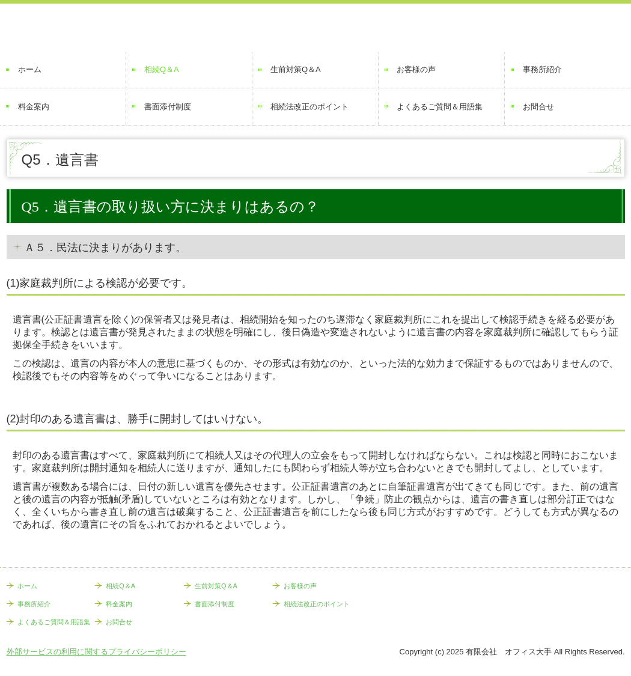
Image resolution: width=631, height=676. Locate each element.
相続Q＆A (161, 69)
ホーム (29, 69)
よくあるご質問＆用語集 (440, 106)
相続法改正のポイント (309, 106)
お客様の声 (416, 69)
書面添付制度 (167, 106)
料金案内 (33, 106)
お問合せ (538, 106)
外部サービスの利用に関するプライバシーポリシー (96, 651)
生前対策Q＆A (295, 69)
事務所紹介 (542, 69)
